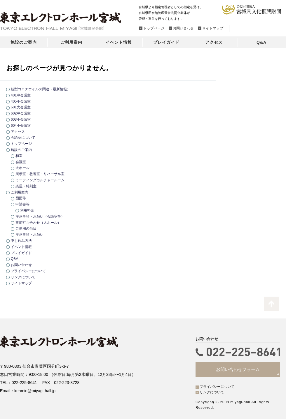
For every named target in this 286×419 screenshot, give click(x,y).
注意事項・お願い (30, 234)
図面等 (21, 198)
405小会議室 (21, 101)
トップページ (22, 143)
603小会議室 (21, 119)
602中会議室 (21, 113)
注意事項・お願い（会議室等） (42, 216)
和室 (19, 156)
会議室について (24, 137)
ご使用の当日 (26, 228)
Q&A (15, 258)
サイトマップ (22, 283)
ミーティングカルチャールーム (42, 180)
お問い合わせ (22, 265)
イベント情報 (22, 246)
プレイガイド (22, 253)
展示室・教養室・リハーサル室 (42, 174)
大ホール (23, 168)
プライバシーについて (30, 271)
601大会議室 (21, 107)
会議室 (21, 162)
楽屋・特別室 (26, 186)
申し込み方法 (22, 240)
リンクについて (24, 277)
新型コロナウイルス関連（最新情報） (43, 89)
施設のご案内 (22, 149)
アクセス (18, 131)
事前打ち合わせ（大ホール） (40, 222)
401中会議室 (21, 95)
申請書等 (23, 204)
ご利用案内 (20, 192)
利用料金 (27, 210)
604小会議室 (21, 125)
